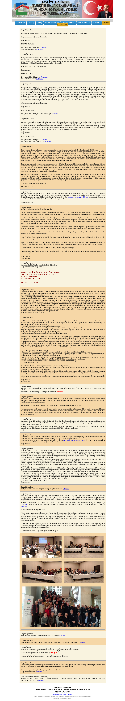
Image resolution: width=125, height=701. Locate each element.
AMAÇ (39, 23)
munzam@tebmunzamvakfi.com (78, 197)
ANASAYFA (21, 23)
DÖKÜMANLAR (84, 23)
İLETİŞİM (96, 23)
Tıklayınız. (44, 47)
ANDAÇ (31, 23)
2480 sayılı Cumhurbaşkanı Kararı (74, 440)
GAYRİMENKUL (68, 23)
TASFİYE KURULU (52, 23)
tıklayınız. (60, 391)
